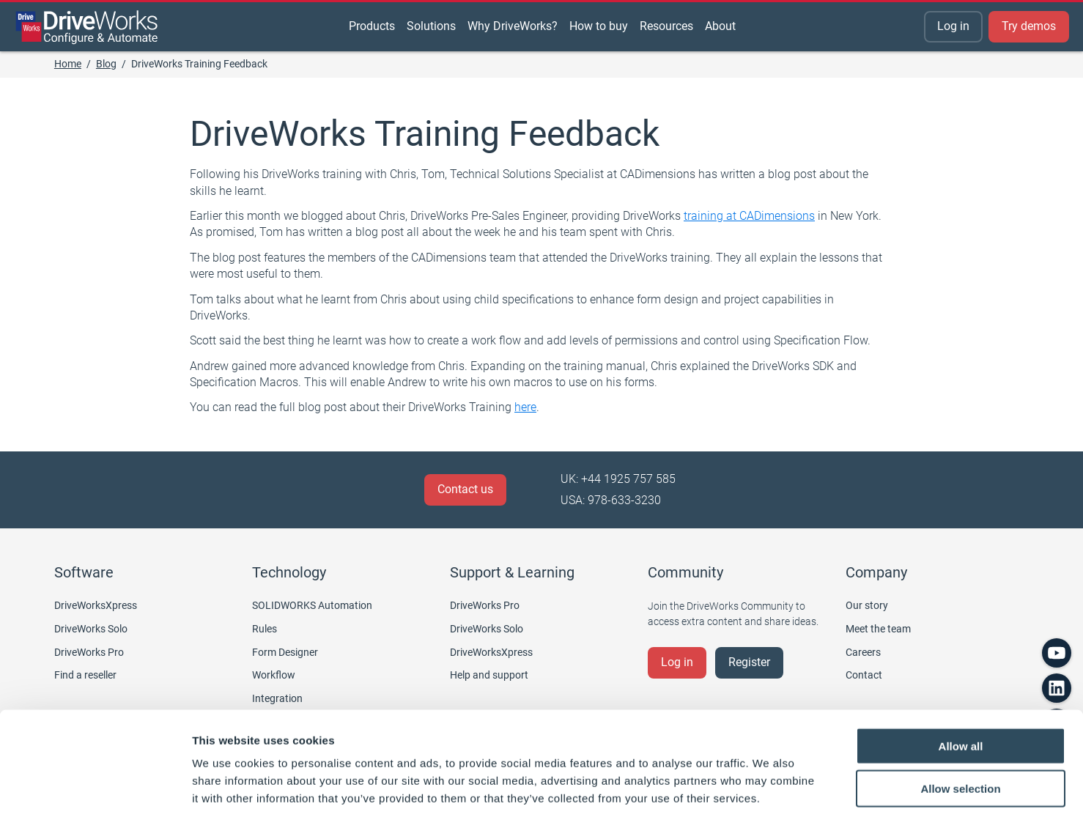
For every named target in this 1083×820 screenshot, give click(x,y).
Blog (106, 64)
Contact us (465, 489)
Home (67, 64)
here (525, 407)
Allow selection (960, 723)
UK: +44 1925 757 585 (618, 479)
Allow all (961, 679)
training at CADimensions (749, 216)
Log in (953, 26)
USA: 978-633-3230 (611, 500)
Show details (769, 791)
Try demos (1029, 26)
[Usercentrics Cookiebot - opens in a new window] (95, 791)
